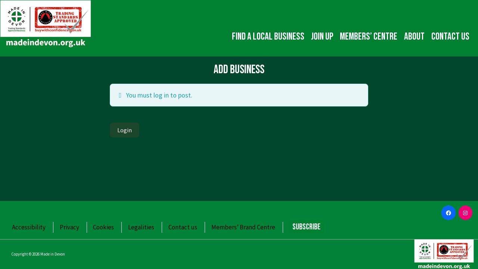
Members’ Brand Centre (243, 227)
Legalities (141, 227)
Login (124, 130)
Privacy (69, 227)
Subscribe (306, 227)
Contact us (450, 37)
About (414, 37)
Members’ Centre (368, 37)
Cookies (103, 227)
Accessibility (29, 227)
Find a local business (268, 37)
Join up (322, 37)
